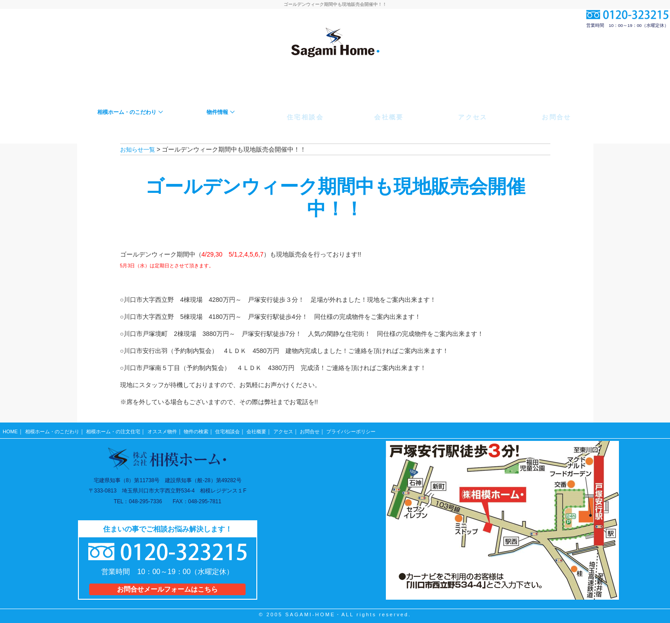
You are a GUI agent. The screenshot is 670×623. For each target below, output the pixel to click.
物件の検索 (209, 429)
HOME (10, 429)
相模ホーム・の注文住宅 (120, 429)
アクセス (303, 429)
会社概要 (274, 429)
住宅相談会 (243, 429)
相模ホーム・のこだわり (54, 429)
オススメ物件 (173, 429)
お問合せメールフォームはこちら (167, 585)
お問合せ (331, 429)
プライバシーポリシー (376, 429)
